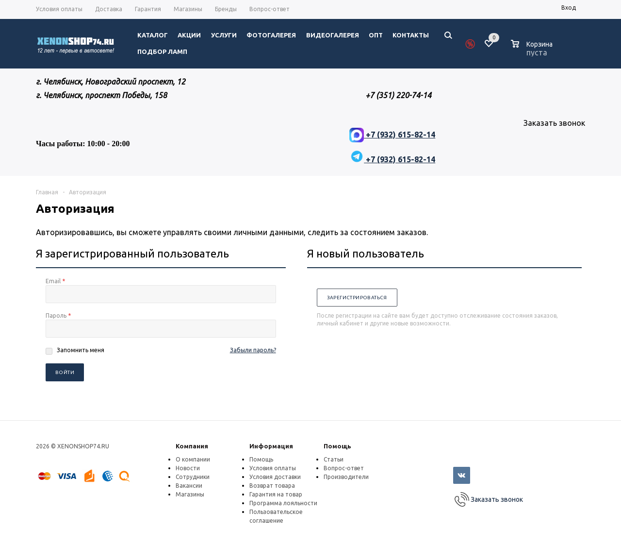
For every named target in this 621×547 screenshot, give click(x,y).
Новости (188, 468)
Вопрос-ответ (344, 468)
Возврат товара (272, 485)
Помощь (337, 446)
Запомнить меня (80, 350)
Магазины (190, 494)
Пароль (58, 315)
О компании (193, 459)
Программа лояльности (283, 503)
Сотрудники (193, 477)
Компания (192, 446)
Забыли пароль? (253, 350)
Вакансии (189, 485)
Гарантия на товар (275, 494)
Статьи (333, 459)
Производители (346, 477)
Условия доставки (275, 477)
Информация (271, 446)
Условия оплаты (272, 468)
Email (55, 281)
